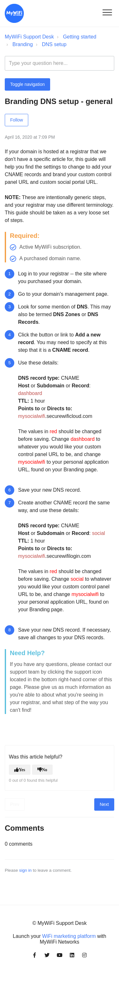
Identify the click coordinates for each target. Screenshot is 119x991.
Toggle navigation (27, 84)
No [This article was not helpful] (44, 769)
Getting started (79, 36)
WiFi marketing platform (69, 936)
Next (104, 804)
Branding (22, 44)
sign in (25, 870)
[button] (107, 12)
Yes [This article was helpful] (22, 769)
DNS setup (54, 44)
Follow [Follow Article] (16, 119)
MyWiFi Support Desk (29, 36)
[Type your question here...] (59, 63)
